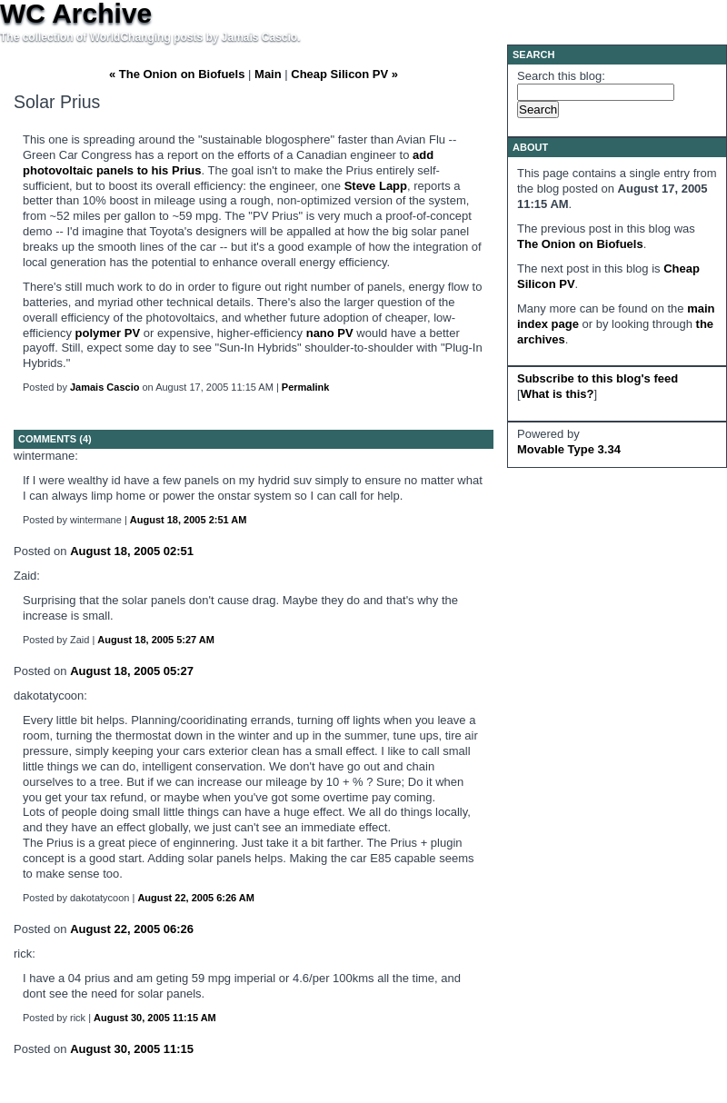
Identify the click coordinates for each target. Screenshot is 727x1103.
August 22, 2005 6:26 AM (195, 897)
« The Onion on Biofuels (177, 74)
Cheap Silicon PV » (344, 74)
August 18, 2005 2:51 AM (188, 519)
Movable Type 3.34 (569, 449)
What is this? (557, 394)
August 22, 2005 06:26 (132, 929)
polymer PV (108, 333)
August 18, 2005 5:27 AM (155, 639)
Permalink (306, 387)
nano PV (330, 333)
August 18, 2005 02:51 (132, 551)
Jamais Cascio (104, 387)
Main (268, 74)
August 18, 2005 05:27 (132, 671)
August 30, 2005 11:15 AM (155, 1017)
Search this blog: (561, 76)
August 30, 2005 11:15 (132, 1049)
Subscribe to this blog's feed (597, 378)
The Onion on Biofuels (580, 244)
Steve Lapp (375, 186)
